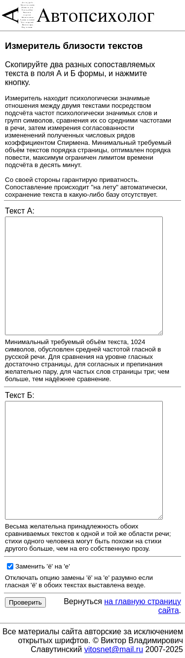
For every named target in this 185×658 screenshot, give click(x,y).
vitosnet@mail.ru (113, 649)
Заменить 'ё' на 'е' (42, 566)
